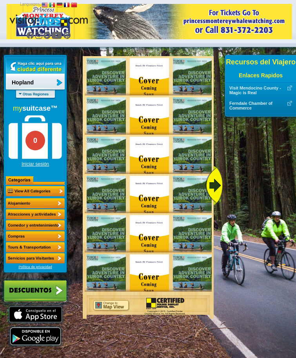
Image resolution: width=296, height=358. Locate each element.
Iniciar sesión (35, 164)
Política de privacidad (35, 267)
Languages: (30, 4)
